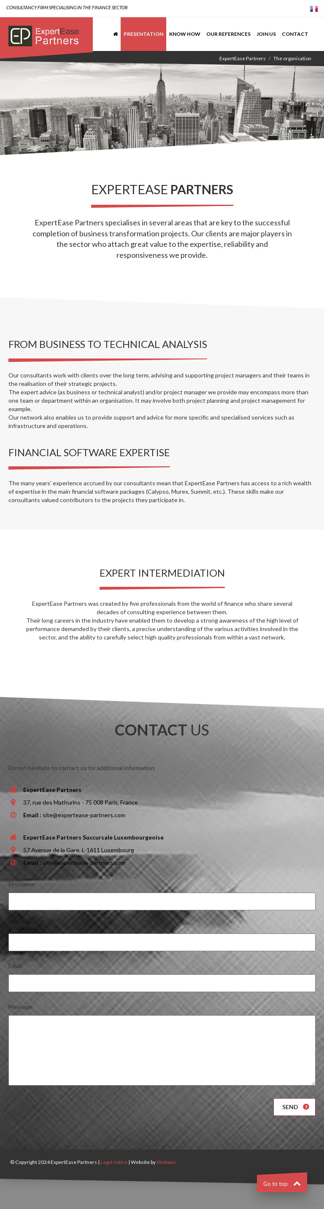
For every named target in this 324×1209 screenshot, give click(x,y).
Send (290, 1106)
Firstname (21, 884)
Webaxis (166, 1162)
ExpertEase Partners (242, 58)
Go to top (282, 1183)
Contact (295, 34)
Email (15, 965)
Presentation (143, 34)
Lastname (21, 924)
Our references (228, 34)
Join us (266, 34)
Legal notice (113, 1162)
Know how (184, 34)
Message (20, 1006)
